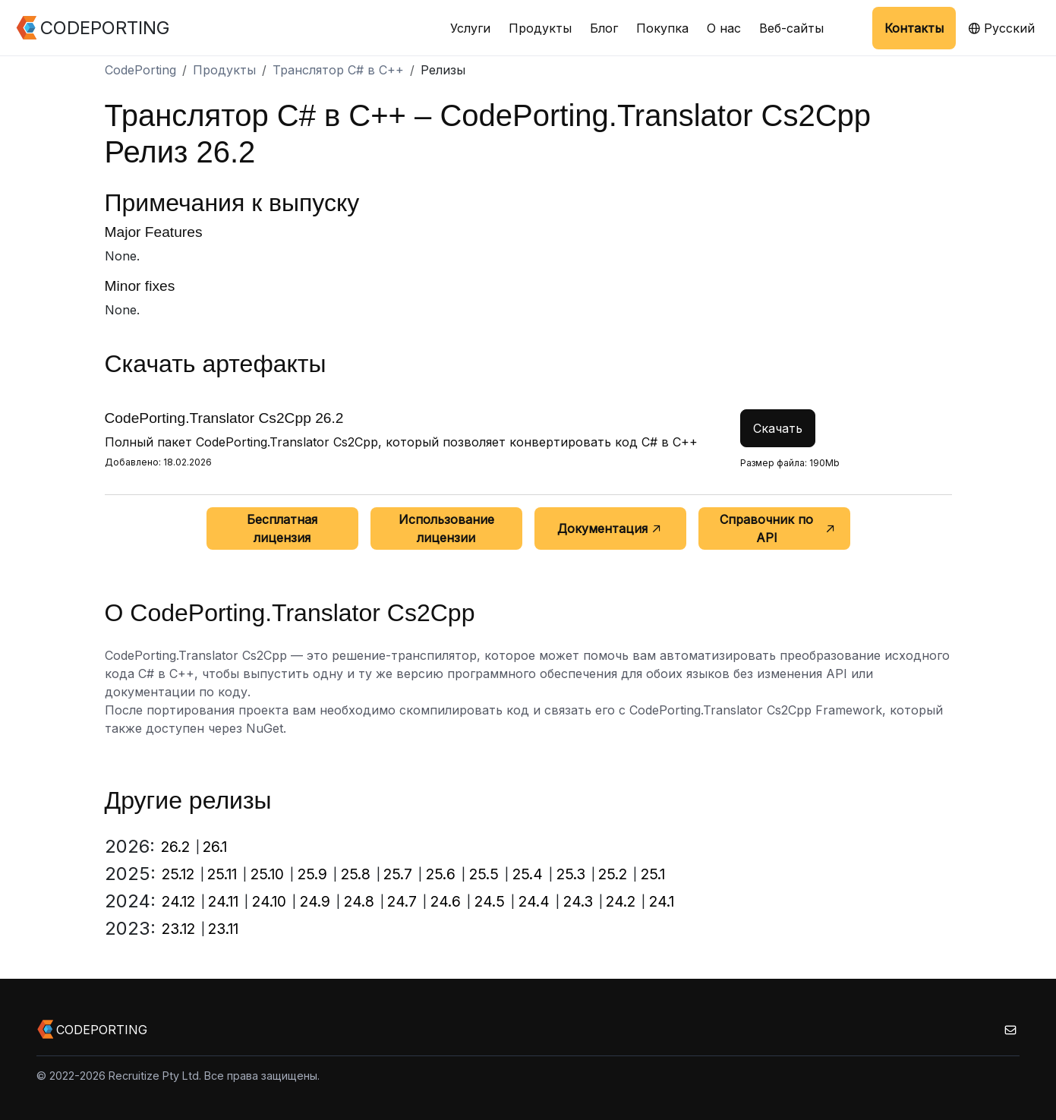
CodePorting (140, 69)
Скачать (777, 428)
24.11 (223, 901)
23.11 (223, 929)
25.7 (397, 874)
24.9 (315, 901)
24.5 (489, 901)
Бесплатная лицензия (282, 528)
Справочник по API (778, 528)
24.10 (269, 901)
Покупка (662, 28)
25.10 (267, 874)
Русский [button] (1001, 28)
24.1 (661, 901)
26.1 (215, 847)
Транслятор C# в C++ (338, 69)
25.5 (484, 874)
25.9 (312, 874)
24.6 (445, 901)
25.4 (527, 874)
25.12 (178, 874)
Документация (610, 528)
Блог (604, 28)
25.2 (612, 874)
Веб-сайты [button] (791, 28)
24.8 (359, 901)
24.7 (402, 901)
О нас (724, 28)
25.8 (355, 874)
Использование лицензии (446, 528)
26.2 (175, 847)
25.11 (222, 874)
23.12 (178, 929)
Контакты (914, 28)
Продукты (540, 28)
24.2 (620, 901)
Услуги (470, 28)
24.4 (534, 901)
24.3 (578, 901)
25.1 (653, 874)
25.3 (570, 874)
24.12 (178, 901)
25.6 (440, 874)
